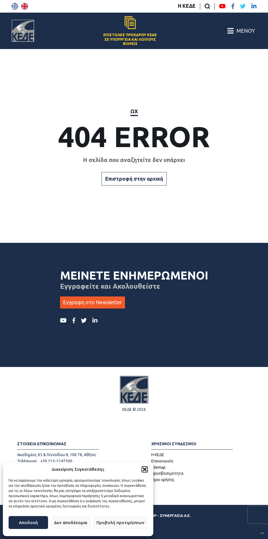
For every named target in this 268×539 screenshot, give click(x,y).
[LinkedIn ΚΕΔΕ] (254, 6)
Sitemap (158, 467)
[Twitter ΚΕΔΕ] (243, 6)
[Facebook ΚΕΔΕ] (232, 6)
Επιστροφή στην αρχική (134, 178)
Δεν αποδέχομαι (70, 522)
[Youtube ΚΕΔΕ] (222, 6)
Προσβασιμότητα (167, 473)
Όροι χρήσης (162, 479)
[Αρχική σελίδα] (22, 30)
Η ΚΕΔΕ (187, 6)
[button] (145, 469)
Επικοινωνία (162, 461)
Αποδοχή (28, 522)
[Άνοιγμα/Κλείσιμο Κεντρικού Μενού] (241, 31)
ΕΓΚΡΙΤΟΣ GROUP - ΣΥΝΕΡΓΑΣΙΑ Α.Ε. (156, 515)
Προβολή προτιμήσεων (120, 522)
